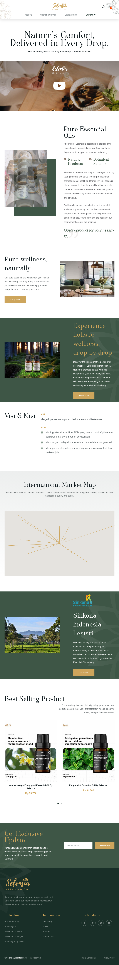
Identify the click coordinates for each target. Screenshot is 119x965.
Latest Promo (71, 15)
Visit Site (84, 672)
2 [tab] (61, 803)
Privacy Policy (108, 958)
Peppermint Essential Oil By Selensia (88, 785)
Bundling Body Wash (14, 941)
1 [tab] (58, 803)
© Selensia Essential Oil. (15, 958)
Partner (46, 931)
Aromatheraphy (12, 921)
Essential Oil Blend (13, 931)
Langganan (104, 846)
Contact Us (48, 936)
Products (28, 15)
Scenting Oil (10, 926)
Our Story (91, 15)
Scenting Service (48, 15)
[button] (88, 563)
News (45, 926)
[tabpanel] (31, 757)
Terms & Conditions (88, 958)
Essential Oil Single (14, 936)
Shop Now (15, 299)
